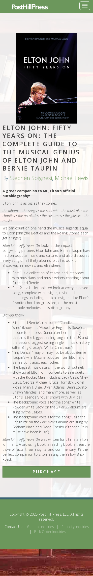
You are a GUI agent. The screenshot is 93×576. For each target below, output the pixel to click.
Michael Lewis (72, 178)
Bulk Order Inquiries (50, 531)
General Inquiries (40, 526)
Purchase (46, 472)
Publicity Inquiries (75, 526)
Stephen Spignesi (31, 178)
